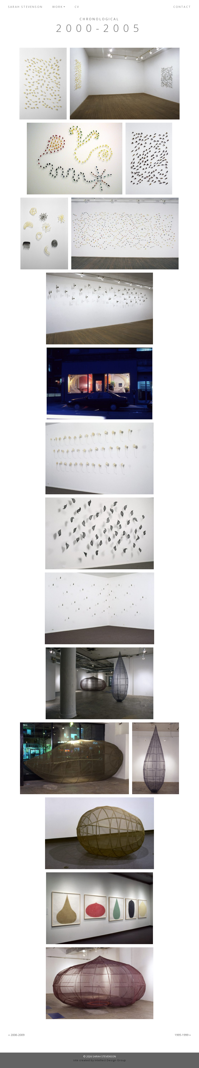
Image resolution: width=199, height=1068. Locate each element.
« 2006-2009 (16, 1035)
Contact (182, 7)
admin (99, 1064)
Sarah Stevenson (25, 7)
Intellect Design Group (110, 1060)
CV (77, 7)
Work (57, 7)
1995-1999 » (183, 1035)
